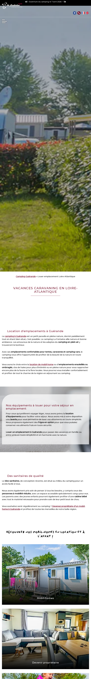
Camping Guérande (26, 277)
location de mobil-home (41, 365)
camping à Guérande (15, 336)
